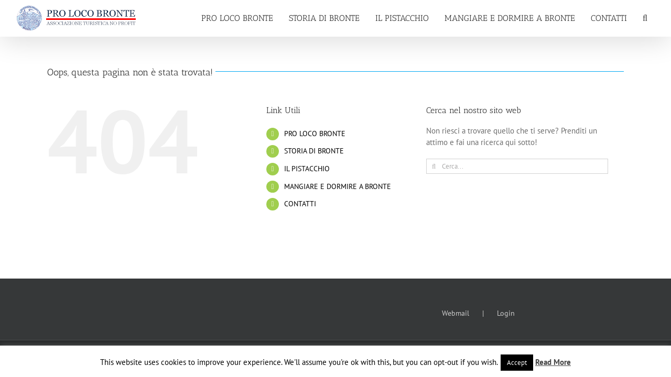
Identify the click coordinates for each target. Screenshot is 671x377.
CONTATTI (300, 203)
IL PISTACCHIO (307, 168)
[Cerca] (433, 166)
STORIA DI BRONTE (314, 151)
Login (506, 313)
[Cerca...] (517, 166)
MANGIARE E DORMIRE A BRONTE (337, 186)
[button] (645, 18)
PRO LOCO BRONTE (314, 133)
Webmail (455, 313)
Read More (553, 362)
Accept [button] (517, 362)
